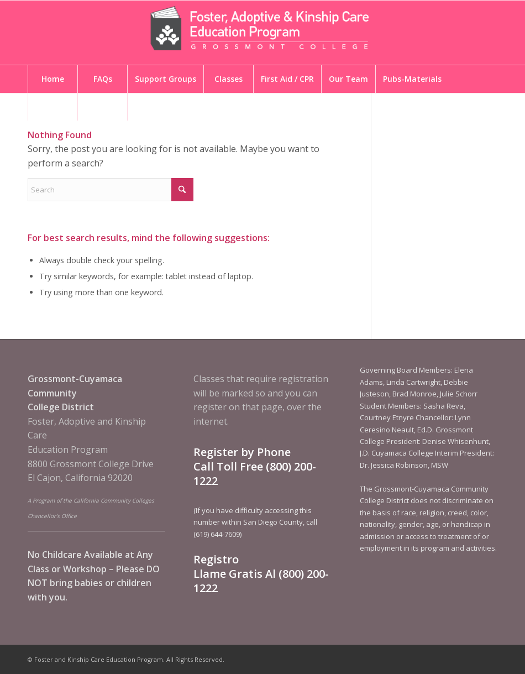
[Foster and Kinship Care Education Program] (262, 33)
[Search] (110, 189)
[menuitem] (52, 79)
